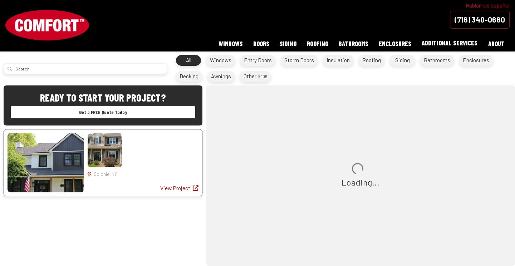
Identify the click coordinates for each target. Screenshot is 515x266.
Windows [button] (228, 42)
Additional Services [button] (449, 42)
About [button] (496, 42)
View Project (179, 188)
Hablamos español (488, 5)
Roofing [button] (316, 42)
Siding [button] (286, 42)
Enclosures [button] (394, 42)
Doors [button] (259, 42)
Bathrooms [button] (352, 42)
